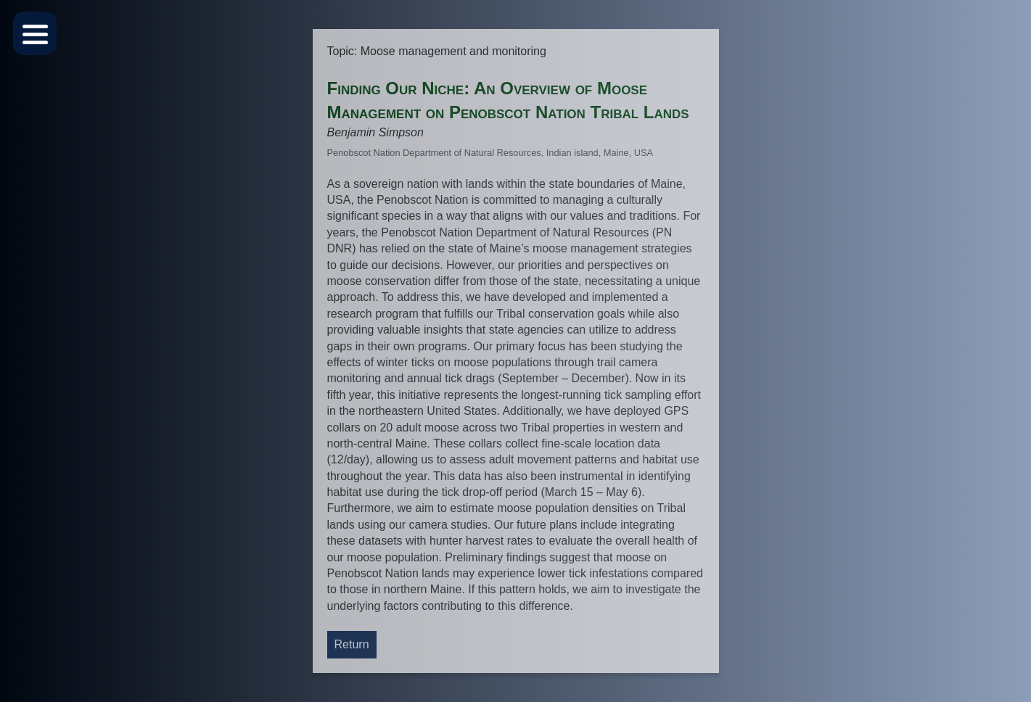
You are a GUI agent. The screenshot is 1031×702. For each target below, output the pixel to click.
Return (351, 644)
